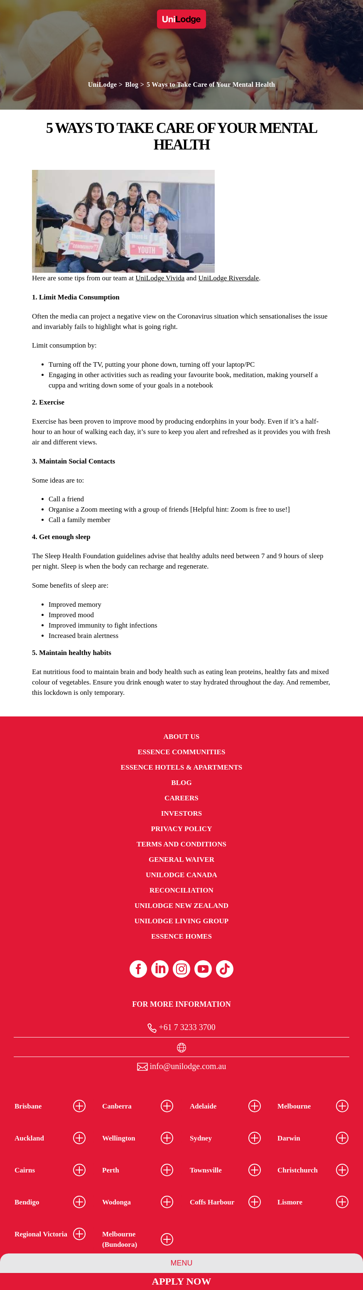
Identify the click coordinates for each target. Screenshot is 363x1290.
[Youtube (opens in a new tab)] (203, 969)
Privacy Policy (181, 829)
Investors (181, 813)
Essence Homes (181, 936)
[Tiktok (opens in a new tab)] (224, 969)
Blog (131, 84)
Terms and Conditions (181, 844)
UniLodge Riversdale (228, 278)
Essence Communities (182, 752)
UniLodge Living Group (182, 921)
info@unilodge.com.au (181, 1066)
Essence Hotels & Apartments (182, 767)
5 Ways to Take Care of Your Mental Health (211, 84)
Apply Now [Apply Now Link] (181, 1281)
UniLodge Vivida (159, 278)
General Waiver (181, 859)
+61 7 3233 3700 (181, 1028)
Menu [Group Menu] (182, 1263)
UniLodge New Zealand (181, 906)
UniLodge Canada (181, 875)
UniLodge (102, 84)
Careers (181, 798)
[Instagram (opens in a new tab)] (181, 969)
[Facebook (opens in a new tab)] (138, 969)
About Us (182, 737)
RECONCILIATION (181, 890)
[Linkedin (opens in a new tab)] (160, 969)
